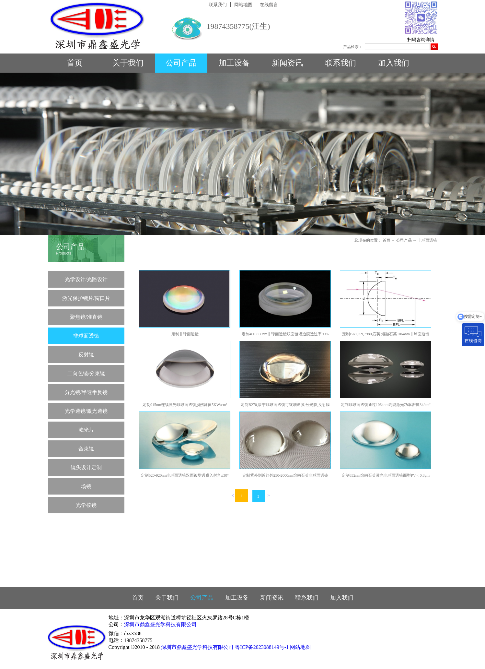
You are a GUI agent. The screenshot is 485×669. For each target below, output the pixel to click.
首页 (75, 63)
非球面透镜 (427, 240)
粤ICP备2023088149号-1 (262, 647)
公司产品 (404, 240)
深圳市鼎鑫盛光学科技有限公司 (160, 624)
